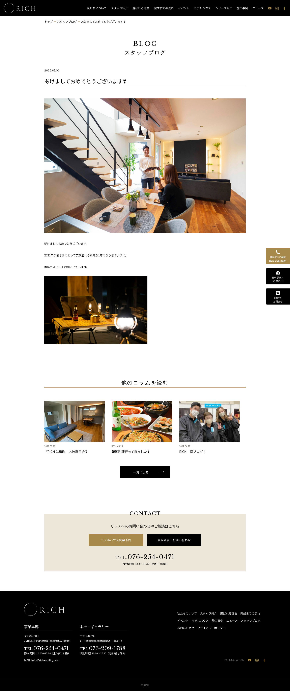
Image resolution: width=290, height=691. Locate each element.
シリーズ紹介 (223, 8)
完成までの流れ (164, 8)
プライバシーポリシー (211, 628)
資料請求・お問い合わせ (174, 540)
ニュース (258, 8)
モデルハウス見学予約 (116, 540)
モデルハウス (202, 8)
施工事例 (242, 8)
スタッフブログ (250, 621)
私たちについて (97, 8)
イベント (184, 8)
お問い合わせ (185, 628)
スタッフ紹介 (119, 8)
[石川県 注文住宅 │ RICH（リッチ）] (19, 8)
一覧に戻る (141, 472)
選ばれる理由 (141, 8)
